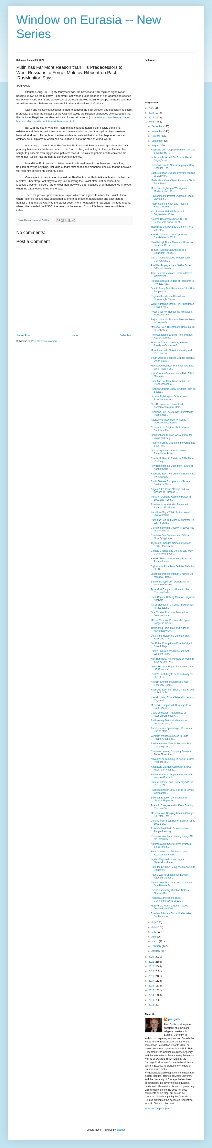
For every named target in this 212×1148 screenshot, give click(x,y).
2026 (152, 108)
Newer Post (23, 335)
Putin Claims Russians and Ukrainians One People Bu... (171, 884)
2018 (152, 976)
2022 (152, 956)
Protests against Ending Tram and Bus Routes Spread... (172, 336)
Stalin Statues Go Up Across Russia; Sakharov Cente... (171, 483)
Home (75, 335)
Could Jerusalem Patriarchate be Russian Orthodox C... (169, 714)
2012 (152, 1004)
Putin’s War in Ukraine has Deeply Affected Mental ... (169, 876)
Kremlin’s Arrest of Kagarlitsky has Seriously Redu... (169, 683)
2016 (152, 985)
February (156, 946)
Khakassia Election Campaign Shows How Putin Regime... (171, 768)
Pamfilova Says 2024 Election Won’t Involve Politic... (170, 514)
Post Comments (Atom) (44, 341)
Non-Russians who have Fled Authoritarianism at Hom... (167, 406)
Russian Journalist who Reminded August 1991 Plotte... (169, 506)
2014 (152, 995)
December (157, 126)
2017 (152, 980)
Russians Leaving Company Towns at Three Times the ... (171, 753)
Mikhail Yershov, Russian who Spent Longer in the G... (170, 622)
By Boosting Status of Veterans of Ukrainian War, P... (169, 722)
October (156, 136)
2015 (152, 990)
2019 (152, 971)
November (157, 131)
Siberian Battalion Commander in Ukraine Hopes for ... (169, 799)
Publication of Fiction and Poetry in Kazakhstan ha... (170, 205)
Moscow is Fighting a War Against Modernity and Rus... (169, 190)
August (155, 145)
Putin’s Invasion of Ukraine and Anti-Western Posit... (170, 652)
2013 (152, 1000)
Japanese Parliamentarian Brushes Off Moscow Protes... (172, 575)
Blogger (120, 1129)
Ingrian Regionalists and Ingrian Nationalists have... (168, 861)
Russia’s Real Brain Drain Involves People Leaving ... (169, 830)
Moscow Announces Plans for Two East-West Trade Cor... (172, 367)
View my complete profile (158, 1108)
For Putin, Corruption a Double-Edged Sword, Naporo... (171, 645)
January (156, 951)
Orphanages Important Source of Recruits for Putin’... (169, 452)
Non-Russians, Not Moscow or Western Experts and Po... (172, 660)
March (155, 941)
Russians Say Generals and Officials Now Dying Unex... (171, 537)
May (154, 931)
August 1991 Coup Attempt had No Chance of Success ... (170, 490)
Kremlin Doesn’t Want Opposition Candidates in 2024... (169, 236)
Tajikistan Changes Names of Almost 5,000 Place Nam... (171, 544)
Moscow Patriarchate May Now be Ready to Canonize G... (169, 344)
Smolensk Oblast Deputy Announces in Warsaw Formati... (172, 776)
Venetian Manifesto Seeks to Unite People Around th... (169, 737)
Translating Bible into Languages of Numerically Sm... (170, 629)
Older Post (125, 335)
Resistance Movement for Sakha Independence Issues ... (168, 421)
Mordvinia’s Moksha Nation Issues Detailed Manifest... (169, 907)
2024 (152, 117)
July (154, 922)
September (157, 140)
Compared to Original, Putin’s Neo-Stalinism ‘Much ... (170, 429)
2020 (152, 966)
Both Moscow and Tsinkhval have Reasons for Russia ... (169, 853)
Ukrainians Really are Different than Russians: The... (170, 637)
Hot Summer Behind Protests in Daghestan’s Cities (168, 213)
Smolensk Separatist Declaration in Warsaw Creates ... (170, 583)
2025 (152, 112)
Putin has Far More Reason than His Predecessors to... (170, 382)
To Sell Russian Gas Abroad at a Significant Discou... (168, 251)
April (154, 936)
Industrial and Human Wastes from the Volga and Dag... (171, 436)
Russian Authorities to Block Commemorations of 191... (167, 899)
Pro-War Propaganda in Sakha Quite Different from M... (171, 267)
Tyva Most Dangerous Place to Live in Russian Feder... (171, 591)
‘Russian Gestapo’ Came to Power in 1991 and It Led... (171, 498)
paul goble (174, 1019)
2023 (152, 122)
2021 (152, 961)
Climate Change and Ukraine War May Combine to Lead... (172, 552)
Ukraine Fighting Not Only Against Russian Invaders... (169, 398)
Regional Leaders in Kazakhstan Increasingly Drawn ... (168, 298)
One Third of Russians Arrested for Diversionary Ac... (170, 614)
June (154, 927)
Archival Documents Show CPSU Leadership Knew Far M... (169, 220)
